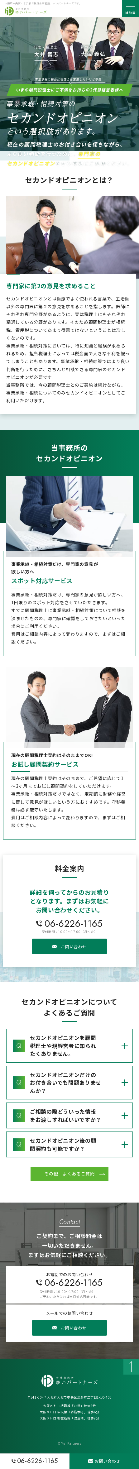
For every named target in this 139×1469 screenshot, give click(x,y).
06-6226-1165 (74, 923)
